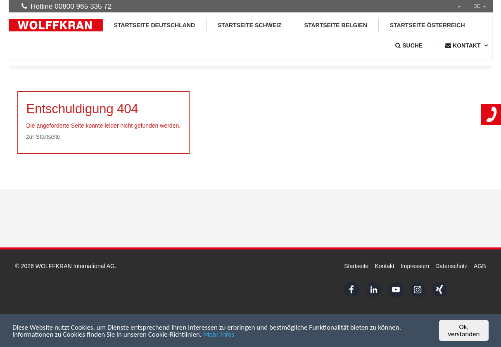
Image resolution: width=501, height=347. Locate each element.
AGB (480, 266)
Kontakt (384, 266)
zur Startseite (43, 136)
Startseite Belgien (335, 25)
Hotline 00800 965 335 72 (66, 6)
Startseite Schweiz (250, 25)
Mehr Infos (218, 334)
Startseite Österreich (427, 25)
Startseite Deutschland (154, 25)
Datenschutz (451, 266)
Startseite (356, 266)
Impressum (415, 266)
